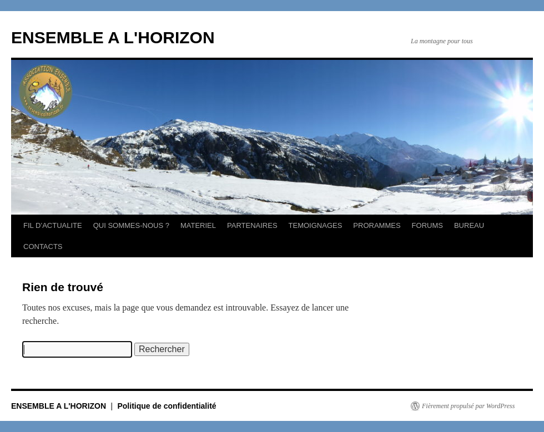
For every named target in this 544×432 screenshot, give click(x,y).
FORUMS (427, 225)
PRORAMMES (376, 225)
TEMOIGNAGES (315, 225)
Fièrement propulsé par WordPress (468, 406)
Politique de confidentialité (166, 405)
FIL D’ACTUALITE (52, 225)
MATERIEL (198, 225)
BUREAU (469, 225)
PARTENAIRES (252, 225)
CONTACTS (43, 246)
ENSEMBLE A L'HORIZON (113, 37)
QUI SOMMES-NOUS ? (131, 225)
